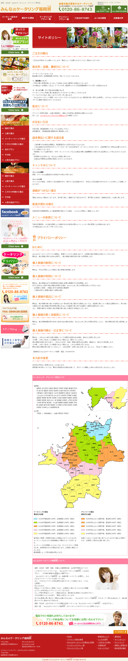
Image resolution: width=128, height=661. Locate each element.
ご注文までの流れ (104, 642)
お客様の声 (102, 645)
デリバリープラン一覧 (75, 648)
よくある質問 (103, 639)
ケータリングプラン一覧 (76, 645)
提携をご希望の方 (121, 645)
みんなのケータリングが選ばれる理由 (80, 642)
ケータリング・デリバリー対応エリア (53, 115)
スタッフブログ (115, 2)
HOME (69, 636)
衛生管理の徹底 (120, 648)
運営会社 (101, 4)
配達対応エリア (103, 2)
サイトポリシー (120, 639)
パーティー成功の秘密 (75, 639)
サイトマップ (119, 642)
